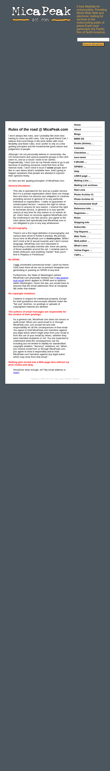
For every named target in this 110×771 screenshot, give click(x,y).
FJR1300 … (80, 162)
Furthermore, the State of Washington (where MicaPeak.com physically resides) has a (37, 276)
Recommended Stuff (85, 203)
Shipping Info (81, 222)
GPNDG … (80, 166)
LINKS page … (82, 176)
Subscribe (80, 227)
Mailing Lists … (83, 180)
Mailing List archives (86, 185)
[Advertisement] (33, 84)
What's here (81, 245)
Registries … (81, 213)
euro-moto (80, 157)
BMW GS (79, 138)
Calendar (79, 148)
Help (76, 171)
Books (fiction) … (84, 143)
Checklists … (81, 152)
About (77, 129)
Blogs (77, 134)
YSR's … (79, 255)
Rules (77, 217)
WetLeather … (82, 241)
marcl (16, 372)
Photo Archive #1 (83, 194)
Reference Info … (84, 208)
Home (77, 124)
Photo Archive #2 (83, 199)
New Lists (79, 190)
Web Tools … (81, 236)
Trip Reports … (82, 231)
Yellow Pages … (83, 250)
